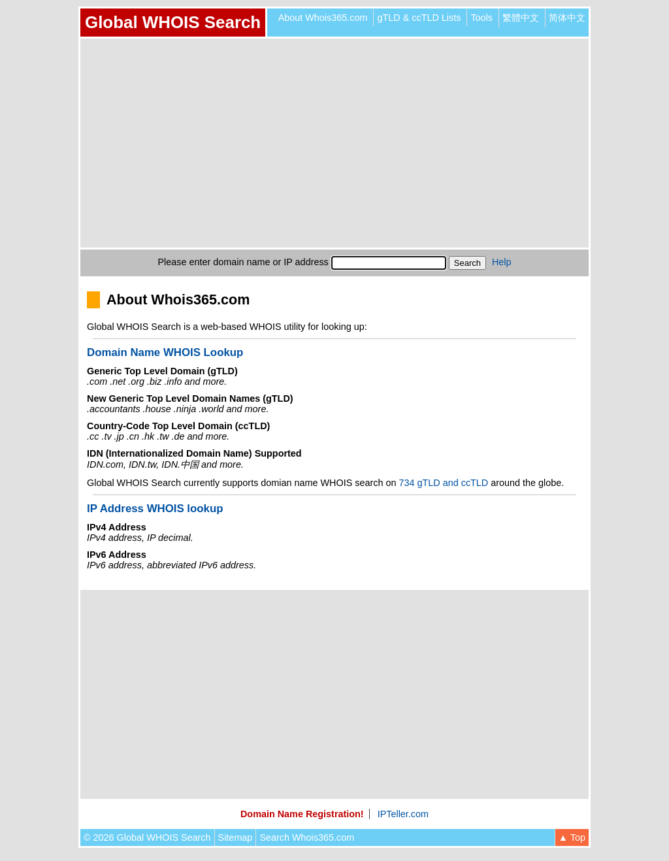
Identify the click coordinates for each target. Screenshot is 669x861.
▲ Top (572, 837)
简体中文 (567, 17)
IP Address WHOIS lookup (155, 508)
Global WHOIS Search (173, 22)
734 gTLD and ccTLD (443, 483)
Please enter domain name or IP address (243, 262)
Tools (481, 17)
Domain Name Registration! (302, 814)
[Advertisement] (334, 143)
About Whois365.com (323, 17)
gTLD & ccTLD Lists (419, 17)
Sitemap (235, 837)
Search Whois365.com (306, 837)
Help (502, 262)
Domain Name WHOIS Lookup (165, 352)
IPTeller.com (403, 814)
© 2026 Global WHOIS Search (147, 837)
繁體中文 (520, 17)
